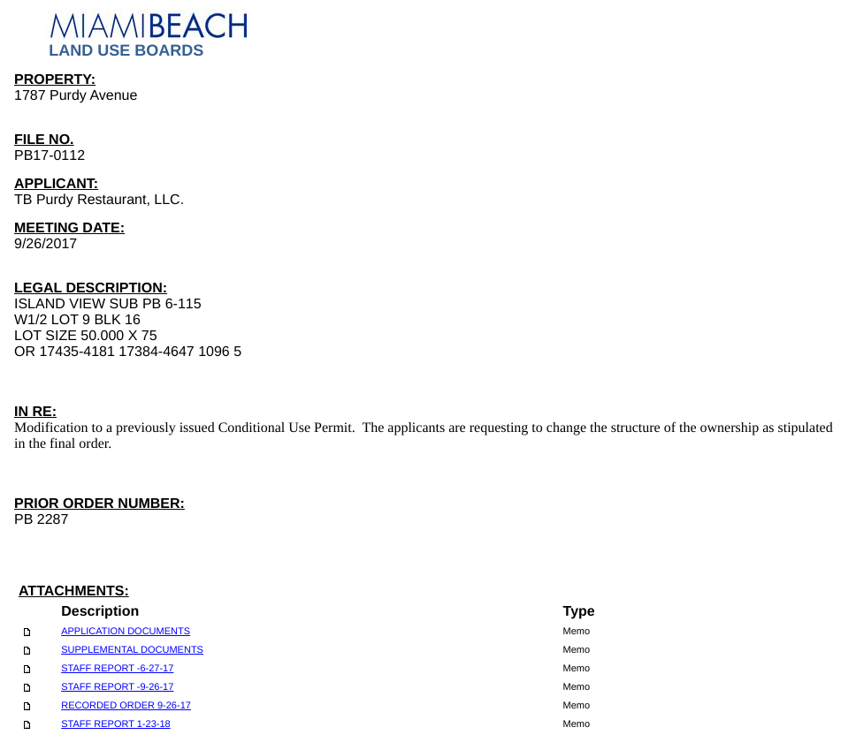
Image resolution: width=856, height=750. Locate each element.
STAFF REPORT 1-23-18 (115, 724)
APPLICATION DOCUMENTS (125, 631)
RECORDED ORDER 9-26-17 (126, 706)
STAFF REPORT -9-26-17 (117, 687)
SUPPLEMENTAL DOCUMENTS (132, 650)
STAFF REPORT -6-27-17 (117, 668)
